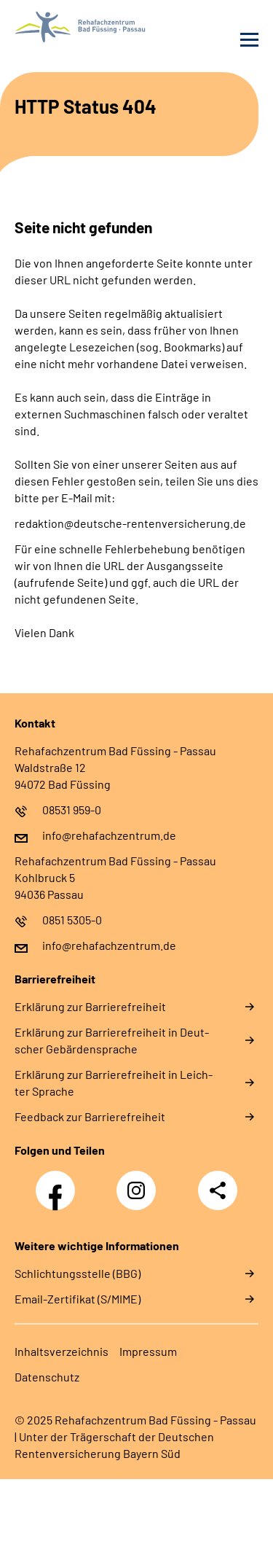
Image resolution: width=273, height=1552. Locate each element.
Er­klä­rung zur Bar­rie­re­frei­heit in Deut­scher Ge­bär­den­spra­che (112, 1040)
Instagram (139, 1182)
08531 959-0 (71, 809)
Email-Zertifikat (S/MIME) (78, 1299)
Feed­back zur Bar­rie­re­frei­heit (90, 1116)
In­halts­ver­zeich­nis (61, 1351)
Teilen (218, 1190)
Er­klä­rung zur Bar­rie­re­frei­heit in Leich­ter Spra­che (114, 1082)
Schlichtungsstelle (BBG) (78, 1273)
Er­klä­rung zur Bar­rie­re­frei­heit (90, 1006)
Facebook (58, 1182)
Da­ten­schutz (47, 1377)
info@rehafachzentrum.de (109, 835)
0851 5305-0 (72, 920)
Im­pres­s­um (148, 1351)
